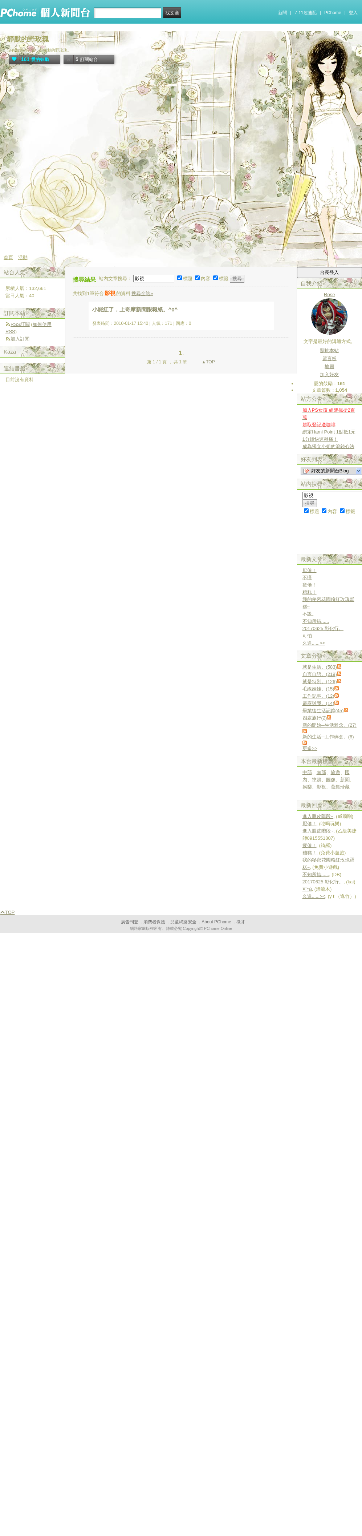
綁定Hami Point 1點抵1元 (329, 432)
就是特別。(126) (319, 681)
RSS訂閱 (20, 324)
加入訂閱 (20, 339)
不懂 (307, 577)
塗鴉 (316, 779)
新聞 (282, 12)
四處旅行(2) (314, 718)
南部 (321, 772)
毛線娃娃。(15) (318, 689)
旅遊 (335, 772)
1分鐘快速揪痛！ (320, 439)
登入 (353, 12)
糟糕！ (309, 592)
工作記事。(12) (318, 696)
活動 (23, 257)
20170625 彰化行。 (322, 628)
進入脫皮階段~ (318, 816)
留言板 (329, 358)
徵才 (240, 921)
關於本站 (329, 350)
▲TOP (207, 361)
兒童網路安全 (183, 921)
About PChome (216, 921)
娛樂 (307, 787)
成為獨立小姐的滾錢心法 (328, 446)
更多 (309, 748)
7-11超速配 (306, 12)
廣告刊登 (129, 921)
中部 (307, 772)
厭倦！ (309, 570)
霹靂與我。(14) (318, 703)
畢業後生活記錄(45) (323, 710)
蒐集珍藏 (340, 787)
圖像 (330, 779)
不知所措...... (315, 621)
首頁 (8, 257)
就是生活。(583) (319, 667)
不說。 (309, 614)
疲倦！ (309, 585)
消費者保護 (154, 921)
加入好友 (329, 374)
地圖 (329, 366)
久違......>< (313, 643)
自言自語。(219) (319, 674)
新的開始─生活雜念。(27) (329, 725)
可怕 (307, 635)
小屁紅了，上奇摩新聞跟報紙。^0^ (135, 309)
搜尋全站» (142, 293)
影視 (321, 787)
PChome (332, 12)
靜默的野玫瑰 (28, 39)
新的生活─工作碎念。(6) (328, 736)
